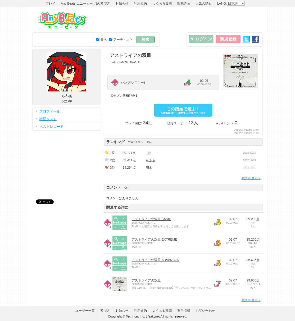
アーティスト (121, 39)
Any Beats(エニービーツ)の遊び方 (85, 3)
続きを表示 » (251, 178)
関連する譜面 (117, 207)
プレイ (50, 3)
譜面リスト (48, 119)
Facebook (255, 39)
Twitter (246, 39)
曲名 (101, 39)
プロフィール (49, 111)
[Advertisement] (179, 19)
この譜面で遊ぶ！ (183, 110)
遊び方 (105, 310)
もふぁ (150, 160)
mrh (148, 153)
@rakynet (153, 316)
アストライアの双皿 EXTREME (154, 239)
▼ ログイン (201, 39)
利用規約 (140, 3)
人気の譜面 (203, 3)
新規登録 (228, 39)
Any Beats (63, 20)
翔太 (149, 167)
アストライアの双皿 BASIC (151, 219)
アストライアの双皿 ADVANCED (155, 260)
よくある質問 (162, 3)
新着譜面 (183, 3)
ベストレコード (51, 126)
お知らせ (121, 3)
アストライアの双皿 (146, 280)
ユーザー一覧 (85, 310)
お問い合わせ (205, 310)
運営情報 (183, 310)
